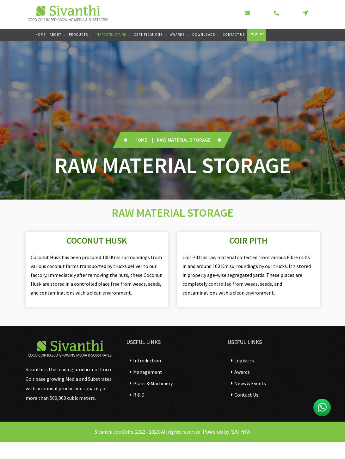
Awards (179, 34)
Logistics (242, 360)
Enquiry (256, 34)
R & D (137, 395)
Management (146, 372)
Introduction (145, 360)
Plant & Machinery (151, 383)
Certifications (150, 34)
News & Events (248, 383)
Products (80, 34)
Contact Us (234, 34)
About (57, 34)
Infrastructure (112, 34)
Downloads (205, 34)
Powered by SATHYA (225, 432)
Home (40, 34)
